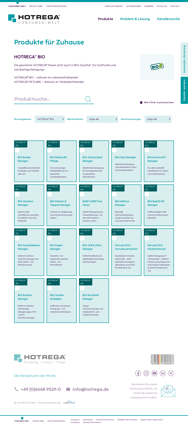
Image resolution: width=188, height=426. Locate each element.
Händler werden (114, 6)
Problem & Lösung (135, 19)
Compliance (75, 422)
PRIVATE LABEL (36, 6)
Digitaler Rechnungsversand (151, 420)
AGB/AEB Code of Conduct (127, 420)
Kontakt (175, 6)
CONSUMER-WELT (17, 6)
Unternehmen (133, 6)
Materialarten (75, 119)
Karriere (148, 6)
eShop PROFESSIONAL (56, 6)
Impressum (75, 420)
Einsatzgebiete (22, 119)
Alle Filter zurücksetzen (159, 102)
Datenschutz (88, 420)
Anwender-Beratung (184, 59)
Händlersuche (168, 19)
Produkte (105, 19)
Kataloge (162, 6)
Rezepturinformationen (92, 422)
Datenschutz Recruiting (105, 420)
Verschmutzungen (131, 119)
